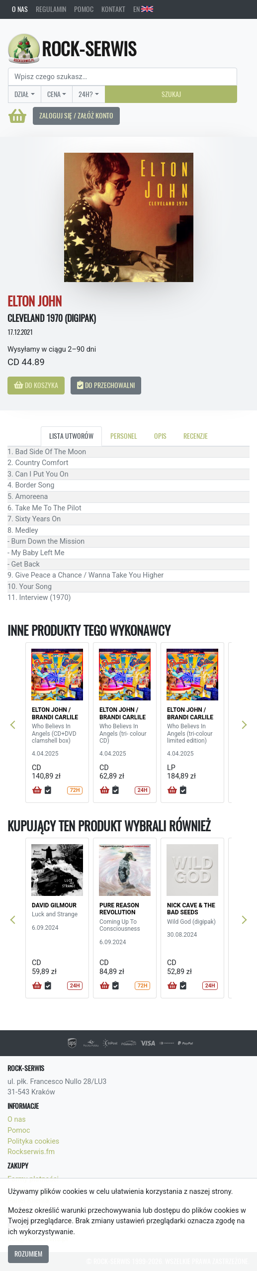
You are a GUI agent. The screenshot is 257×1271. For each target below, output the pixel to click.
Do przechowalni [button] (106, 385)
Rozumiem (28, 1254)
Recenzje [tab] (195, 436)
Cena (54, 94)
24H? (86, 94)
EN (143, 9)
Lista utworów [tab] (71, 436)
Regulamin (51, 9)
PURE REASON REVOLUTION (119, 909)
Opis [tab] (160, 436)
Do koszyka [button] (36, 385)
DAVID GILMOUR (54, 905)
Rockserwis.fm (31, 1152)
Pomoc (83, 9)
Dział (21, 94)
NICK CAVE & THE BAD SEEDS (191, 909)
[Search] (122, 77)
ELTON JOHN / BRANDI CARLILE (55, 713)
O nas (20, 9)
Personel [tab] (123, 436)
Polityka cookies (33, 1141)
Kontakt (113, 9)
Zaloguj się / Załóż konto (76, 115)
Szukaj (171, 94)
